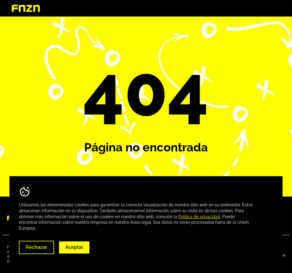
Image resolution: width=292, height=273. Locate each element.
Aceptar (74, 247)
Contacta (271, 8)
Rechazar (36, 247)
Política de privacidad (199, 216)
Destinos (208, 8)
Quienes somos (171, 8)
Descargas (239, 8)
